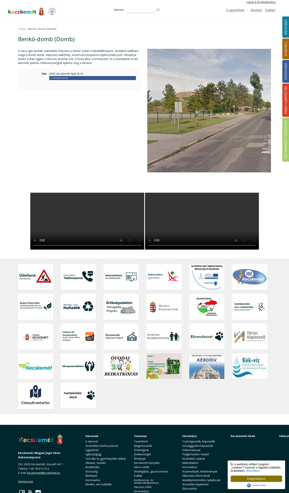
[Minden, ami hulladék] (78, 307)
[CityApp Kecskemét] (35, 336)
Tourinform (141, 441)
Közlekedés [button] (92, 467)
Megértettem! (256, 479)
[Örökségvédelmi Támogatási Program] (121, 307)
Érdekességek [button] (142, 454)
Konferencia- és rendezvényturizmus (146, 481)
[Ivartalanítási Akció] (78, 396)
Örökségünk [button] (141, 450)
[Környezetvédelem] (78, 366)
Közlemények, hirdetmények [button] (199, 471)
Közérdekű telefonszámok (101, 446)
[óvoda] (121, 366)
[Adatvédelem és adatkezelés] (121, 277)
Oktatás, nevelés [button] (95, 463)
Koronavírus (92, 480)
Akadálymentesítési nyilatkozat (201, 480)
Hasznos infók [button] (142, 487)
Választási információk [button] (196, 475)
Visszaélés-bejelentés (195, 484)
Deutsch (256, 10)
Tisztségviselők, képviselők (198, 441)
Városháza (189, 436)
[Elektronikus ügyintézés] (163, 277)
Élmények (140, 458)
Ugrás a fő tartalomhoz (261, 2)
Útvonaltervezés (59, 78)
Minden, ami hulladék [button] (98, 484)
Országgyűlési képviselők (197, 446)
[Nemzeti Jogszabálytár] (163, 307)
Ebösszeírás (189, 488)
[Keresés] (140, 10)
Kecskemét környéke (147, 463)
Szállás (138, 475)
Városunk (91, 436)
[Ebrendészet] (206, 336)
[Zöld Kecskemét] (35, 366)
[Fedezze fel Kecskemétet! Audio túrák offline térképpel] (78, 336)
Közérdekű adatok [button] (193, 458)
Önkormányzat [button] (191, 450)
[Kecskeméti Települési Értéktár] (121, 336)
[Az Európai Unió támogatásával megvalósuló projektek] (206, 277)
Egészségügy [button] (93, 454)
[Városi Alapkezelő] (249, 336)
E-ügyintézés (235, 10)
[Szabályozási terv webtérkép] (249, 307)
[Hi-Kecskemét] (249, 277)
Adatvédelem (190, 463)
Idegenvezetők (143, 446)
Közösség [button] (91, 471)
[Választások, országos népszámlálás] (206, 307)
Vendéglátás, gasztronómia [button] (151, 471)
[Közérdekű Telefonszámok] (78, 277)
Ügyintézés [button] (92, 450)
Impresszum (25, 481)
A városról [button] (91, 441)
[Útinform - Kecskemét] (35, 277)
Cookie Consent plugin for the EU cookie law (256, 485)
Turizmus (140, 436)
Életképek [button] (91, 475)
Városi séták (141, 467)
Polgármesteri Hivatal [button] (195, 454)
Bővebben (253, 471)
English (270, 10)
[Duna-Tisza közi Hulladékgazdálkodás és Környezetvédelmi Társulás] (35, 307)
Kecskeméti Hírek (243, 436)
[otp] (163, 366)
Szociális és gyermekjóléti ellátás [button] (105, 458)
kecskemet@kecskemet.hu (43, 473)
